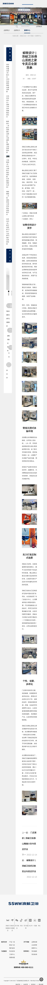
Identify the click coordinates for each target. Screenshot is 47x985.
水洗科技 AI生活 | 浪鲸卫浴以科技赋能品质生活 (7, 106)
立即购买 (39, 26)
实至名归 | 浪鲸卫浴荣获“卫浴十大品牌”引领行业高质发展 (8, 231)
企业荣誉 (34, 945)
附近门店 (12, 945)
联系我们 (6, 17)
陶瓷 (8, 334)
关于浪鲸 (28, 8)
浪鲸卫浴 (23, 36)
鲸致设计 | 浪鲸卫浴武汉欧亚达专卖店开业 (29, 865)
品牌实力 (17, 30)
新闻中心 (27, 30)
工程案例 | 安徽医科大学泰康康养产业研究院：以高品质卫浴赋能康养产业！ (8, 157)
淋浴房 (6, 370)
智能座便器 (6, 315)
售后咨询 (12, 951)
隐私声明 (18, 984)
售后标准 (34, 954)
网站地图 (41, 984)
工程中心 (12, 954)
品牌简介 (7, 30)
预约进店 (12, 948)
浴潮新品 (6, 8)
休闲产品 (7, 313)
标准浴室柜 (7, 339)
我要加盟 (39, 8)
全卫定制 (17, 8)
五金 (8, 351)
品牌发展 (34, 942)
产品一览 (12, 942)
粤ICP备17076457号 (35, 980)
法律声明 (25, 984)
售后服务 (34, 951)
